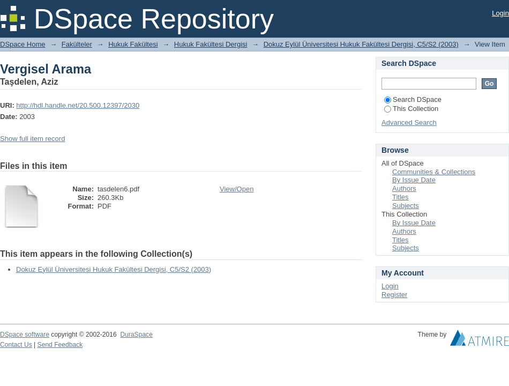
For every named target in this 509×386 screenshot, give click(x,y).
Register (394, 295)
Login (500, 13)
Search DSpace (412, 99)
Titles (400, 197)
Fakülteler (77, 44)
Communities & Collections (433, 172)
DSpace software (24, 334)
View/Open (236, 189)
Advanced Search (409, 122)
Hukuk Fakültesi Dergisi (211, 44)
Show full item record (32, 139)
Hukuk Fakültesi (133, 44)
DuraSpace (136, 334)
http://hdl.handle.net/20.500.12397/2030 (77, 105)
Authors (404, 188)
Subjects (405, 206)
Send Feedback (60, 344)
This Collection (411, 109)
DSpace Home (23, 44)
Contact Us (16, 344)
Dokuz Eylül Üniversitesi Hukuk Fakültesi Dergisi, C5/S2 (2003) (361, 44)
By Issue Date (414, 180)
